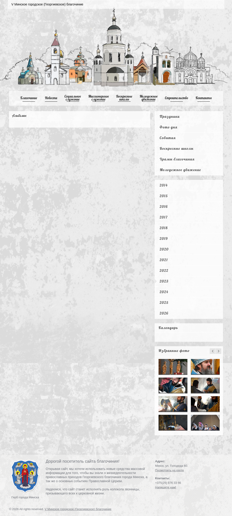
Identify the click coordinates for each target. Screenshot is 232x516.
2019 (164, 238)
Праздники (170, 116)
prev (212, 351)
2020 (164, 249)
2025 (164, 302)
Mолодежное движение (148, 98)
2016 (164, 206)
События (168, 137)
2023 (164, 281)
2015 (164, 196)
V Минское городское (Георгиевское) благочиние (78, 509)
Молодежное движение (180, 169)
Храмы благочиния (177, 159)
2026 (164, 313)
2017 (164, 217)
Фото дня (168, 127)
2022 (164, 270)
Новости (51, 97)
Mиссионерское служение (98, 98)
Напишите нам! (165, 487)
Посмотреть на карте (169, 470)
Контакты (204, 97)
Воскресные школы (124, 98)
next (218, 351)
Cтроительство (176, 97)
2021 (164, 260)
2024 (164, 292)
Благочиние (28, 97)
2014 (164, 185)
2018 (164, 228)
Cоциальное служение (72, 98)
